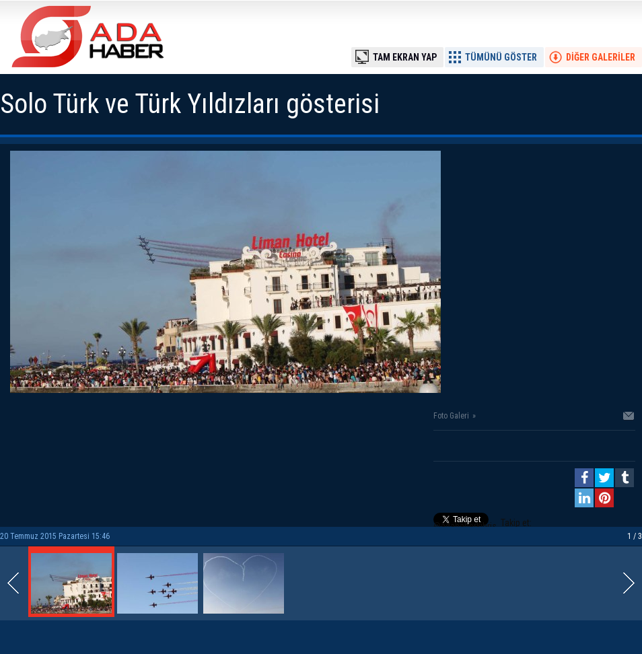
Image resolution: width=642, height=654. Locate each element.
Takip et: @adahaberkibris (482, 524)
